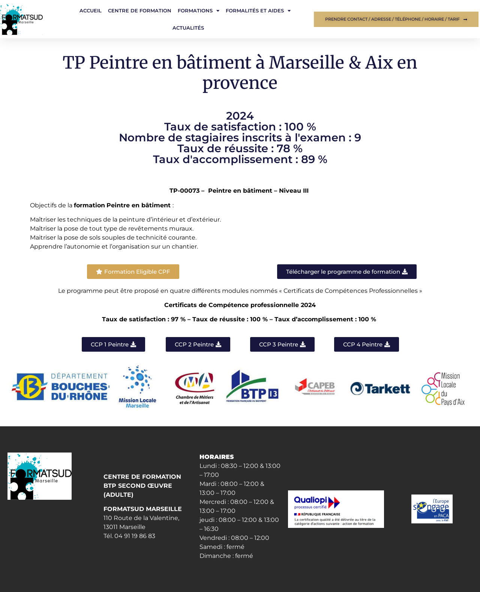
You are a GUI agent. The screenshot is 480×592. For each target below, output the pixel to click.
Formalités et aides (258, 10)
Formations (198, 10)
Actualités (188, 28)
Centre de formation (139, 10)
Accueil (91, 10)
